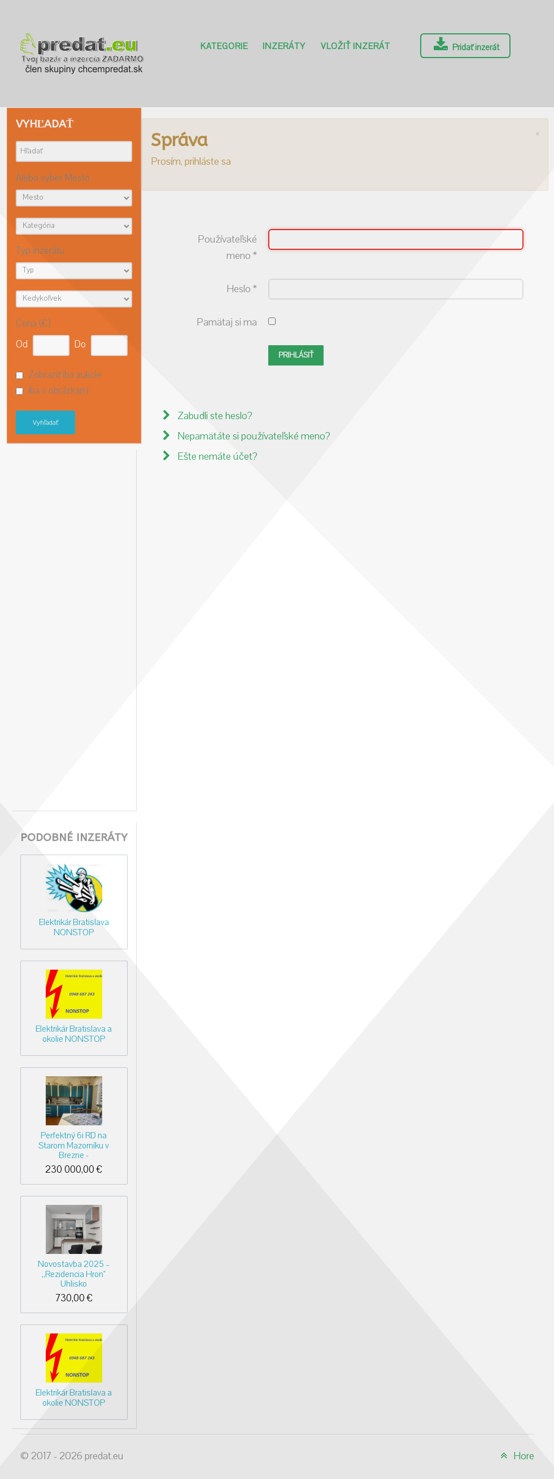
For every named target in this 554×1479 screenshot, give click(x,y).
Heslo (241, 289)
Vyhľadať (45, 422)
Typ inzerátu (40, 251)
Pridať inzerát (465, 45)
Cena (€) (33, 324)
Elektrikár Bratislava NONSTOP (74, 927)
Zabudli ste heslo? (213, 416)
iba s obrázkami (58, 391)
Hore (515, 1456)
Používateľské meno (227, 247)
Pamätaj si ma (227, 322)
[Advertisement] (74, 627)
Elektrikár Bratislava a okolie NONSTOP (74, 1033)
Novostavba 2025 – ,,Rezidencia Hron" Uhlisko (74, 1273)
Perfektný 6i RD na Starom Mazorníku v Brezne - (73, 1145)
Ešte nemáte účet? (216, 457)
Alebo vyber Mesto (53, 178)
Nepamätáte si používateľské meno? (252, 436)
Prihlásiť (295, 355)
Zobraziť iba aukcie (65, 375)
